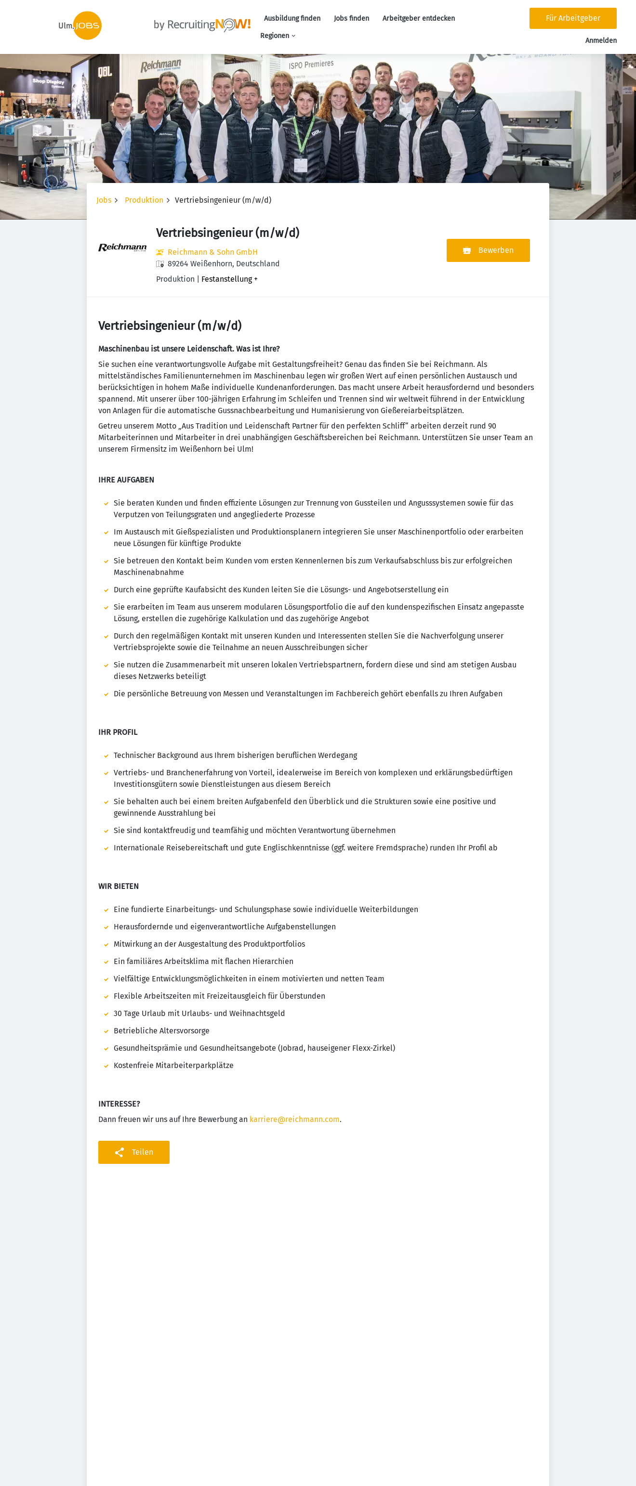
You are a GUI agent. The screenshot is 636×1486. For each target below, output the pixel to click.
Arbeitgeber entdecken (419, 18)
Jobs (103, 200)
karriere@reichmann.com (295, 1119)
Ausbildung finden (292, 18)
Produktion (144, 200)
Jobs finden (351, 18)
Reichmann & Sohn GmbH (213, 252)
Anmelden (601, 41)
